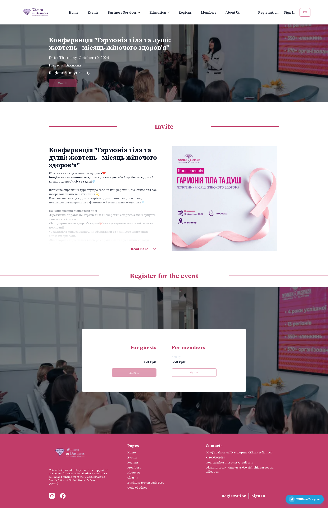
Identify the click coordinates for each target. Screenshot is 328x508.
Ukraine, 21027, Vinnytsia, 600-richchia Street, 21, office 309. (240, 469)
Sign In (289, 12)
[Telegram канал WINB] (305, 499)
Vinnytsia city (78, 72)
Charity (132, 477)
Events (93, 12)
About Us (233, 12)
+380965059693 (215, 457)
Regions (185, 12)
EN (305, 12)
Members (208, 12)
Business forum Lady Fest (145, 482)
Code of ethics (137, 487)
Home (73, 12)
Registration (268, 12)
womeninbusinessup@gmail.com (229, 462)
